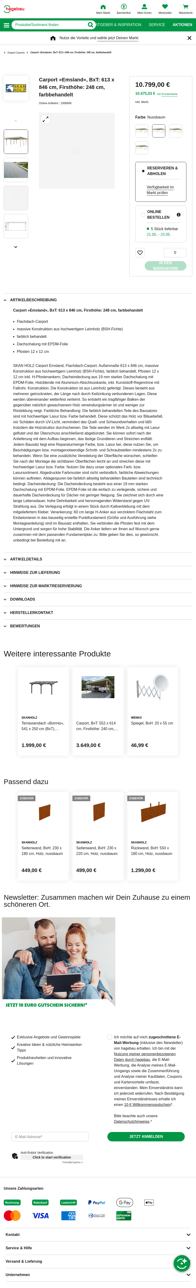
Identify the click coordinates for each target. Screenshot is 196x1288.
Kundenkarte (170, 94)
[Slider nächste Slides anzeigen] (16, 245)
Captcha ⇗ (73, 1162)
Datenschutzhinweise (131, 1122)
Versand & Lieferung (24, 1261)
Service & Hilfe (19, 1248)
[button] (6, 25)
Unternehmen (18, 1275)
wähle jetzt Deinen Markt (117, 38)
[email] (49, 1136)
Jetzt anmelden (146, 1137)
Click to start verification (52, 1157)
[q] (48, 24)
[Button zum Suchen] (88, 24)
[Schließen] (189, 38)
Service (157, 25)
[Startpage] (14, 9)
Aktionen (182, 25)
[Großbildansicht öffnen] (77, 151)
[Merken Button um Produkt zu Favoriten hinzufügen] (140, 252)
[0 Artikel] (175, 253)
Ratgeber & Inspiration (117, 25)
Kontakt (13, 1235)
